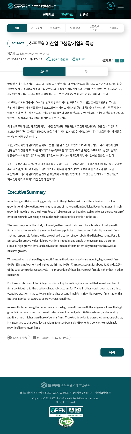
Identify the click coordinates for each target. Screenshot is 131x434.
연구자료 (66, 14)
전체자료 (48, 14)
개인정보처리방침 (102, 392)
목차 (87, 72)
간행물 (84, 14)
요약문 (44, 72)
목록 (112, 352)
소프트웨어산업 (20, 337)
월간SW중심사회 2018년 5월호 (53, 337)
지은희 (11, 54)
